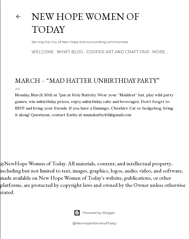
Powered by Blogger (94, 212)
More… (160, 51)
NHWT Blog (70, 51)
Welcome (43, 51)
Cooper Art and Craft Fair (117, 51)
